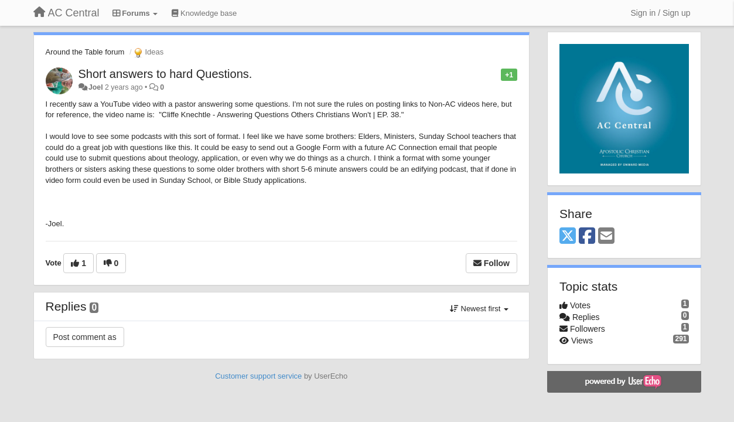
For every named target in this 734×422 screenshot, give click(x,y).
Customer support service (258, 376)
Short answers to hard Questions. (165, 73)
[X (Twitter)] (567, 236)
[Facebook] (587, 236)
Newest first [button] (479, 308)
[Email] (606, 236)
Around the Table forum (85, 51)
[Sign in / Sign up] (660, 13)
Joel (95, 87)
